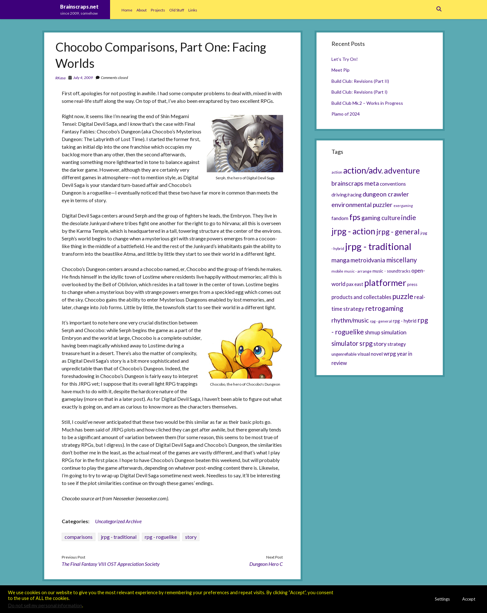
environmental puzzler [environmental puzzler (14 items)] (362, 204)
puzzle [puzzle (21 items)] (402, 296)
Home (127, 10)
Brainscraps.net (79, 7)
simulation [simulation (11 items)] (394, 332)
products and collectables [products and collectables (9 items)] (361, 297)
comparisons (79, 537)
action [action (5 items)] (336, 172)
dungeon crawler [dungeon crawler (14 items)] (386, 194)
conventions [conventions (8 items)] (393, 184)
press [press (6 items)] (412, 284)
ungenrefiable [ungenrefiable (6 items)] (344, 354)
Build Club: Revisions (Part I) (359, 92)
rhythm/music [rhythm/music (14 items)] (350, 320)
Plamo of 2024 (345, 114)
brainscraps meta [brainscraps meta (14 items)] (355, 183)
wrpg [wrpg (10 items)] (390, 353)
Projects (158, 10)
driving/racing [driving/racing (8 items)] (346, 194)
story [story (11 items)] (379, 343)
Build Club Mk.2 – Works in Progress (367, 103)
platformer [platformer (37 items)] (385, 282)
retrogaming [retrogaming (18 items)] (384, 308)
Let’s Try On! (344, 59)
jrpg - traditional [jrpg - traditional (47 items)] (378, 246)
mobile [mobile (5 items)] (337, 271)
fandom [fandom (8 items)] (339, 218)
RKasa (60, 77)
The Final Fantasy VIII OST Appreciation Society (111, 564)
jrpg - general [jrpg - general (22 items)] (398, 231)
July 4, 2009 (83, 77)
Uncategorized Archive (118, 521)
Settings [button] (442, 599)
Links (192, 10)
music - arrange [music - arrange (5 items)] (358, 271)
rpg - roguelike (161, 537)
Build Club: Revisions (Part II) (360, 81)
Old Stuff (176, 10)
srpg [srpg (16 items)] (365, 343)
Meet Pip (340, 70)
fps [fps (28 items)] (354, 217)
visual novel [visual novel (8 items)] (370, 354)
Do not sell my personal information (45, 605)
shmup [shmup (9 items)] (372, 332)
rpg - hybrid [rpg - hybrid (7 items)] (404, 321)
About (141, 10)
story (191, 537)
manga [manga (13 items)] (340, 260)
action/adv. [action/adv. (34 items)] (363, 170)
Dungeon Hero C (266, 564)
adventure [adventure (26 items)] (402, 170)
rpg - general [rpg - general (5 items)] (381, 321)
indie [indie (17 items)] (408, 217)
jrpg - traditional (118, 537)
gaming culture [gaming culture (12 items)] (380, 217)
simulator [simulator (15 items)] (344, 343)
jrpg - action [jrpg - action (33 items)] (353, 231)
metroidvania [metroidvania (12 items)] (368, 260)
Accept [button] (468, 599)
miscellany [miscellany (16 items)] (401, 260)
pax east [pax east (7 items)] (354, 284)
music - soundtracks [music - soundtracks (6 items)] (391, 271)
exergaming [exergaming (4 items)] (403, 205)
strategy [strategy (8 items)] (396, 344)
